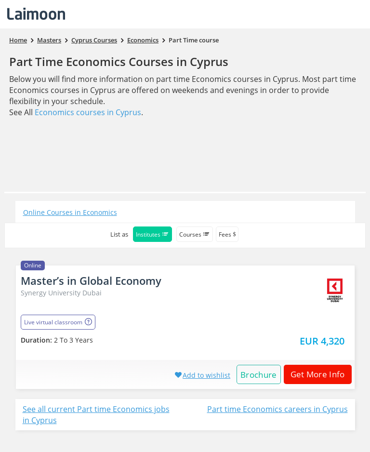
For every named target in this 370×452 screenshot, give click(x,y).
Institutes (152, 234)
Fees (227, 234)
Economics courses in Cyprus (88, 112)
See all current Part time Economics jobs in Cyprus (96, 414)
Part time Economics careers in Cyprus (277, 409)
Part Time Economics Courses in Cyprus (118, 61)
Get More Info (314, 374)
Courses (194, 234)
